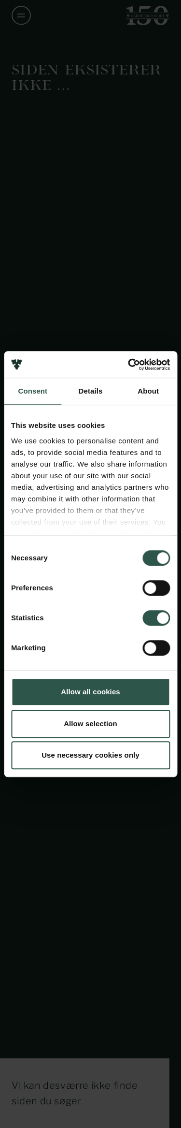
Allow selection (90, 723)
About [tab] (148, 391)
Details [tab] (91, 391)
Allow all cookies (90, 692)
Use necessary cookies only (90, 755)
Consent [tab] (32, 391)
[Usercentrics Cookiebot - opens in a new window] (129, 364)
